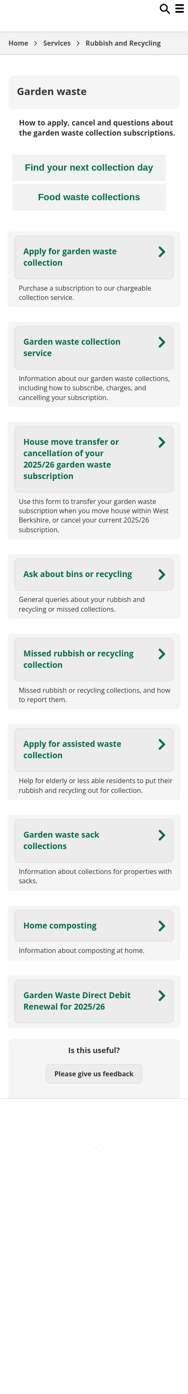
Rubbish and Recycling (123, 43)
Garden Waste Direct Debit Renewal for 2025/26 (77, 1000)
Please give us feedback (94, 1073)
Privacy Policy (94, 1247)
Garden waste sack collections (61, 840)
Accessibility (94, 1175)
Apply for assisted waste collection (72, 749)
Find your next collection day (89, 167)
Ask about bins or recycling (77, 574)
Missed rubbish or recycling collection (78, 659)
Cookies (94, 1211)
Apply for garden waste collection (70, 256)
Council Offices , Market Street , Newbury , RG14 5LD (94, 1264)
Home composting (60, 925)
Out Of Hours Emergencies (94, 1228)
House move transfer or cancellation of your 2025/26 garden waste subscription (71, 459)
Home (18, 43)
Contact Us (94, 1193)
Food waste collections (89, 197)
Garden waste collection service (72, 347)
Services (57, 43)
